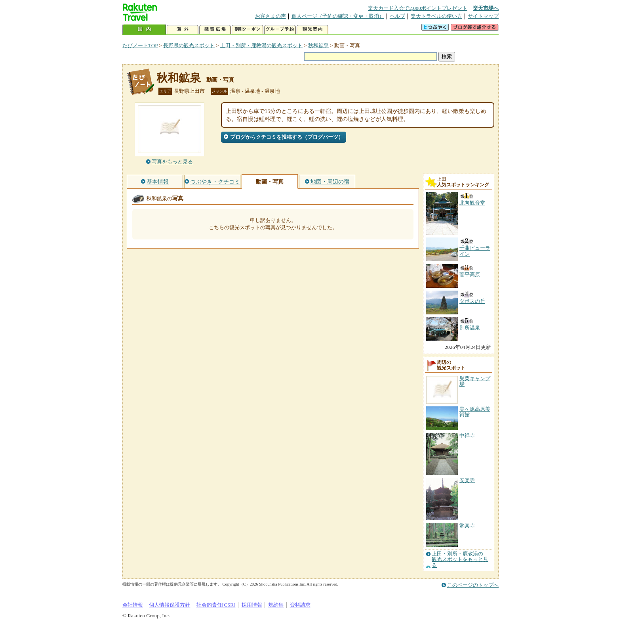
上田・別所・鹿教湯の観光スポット (261, 45)
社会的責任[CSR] (216, 605)
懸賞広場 (215, 29)
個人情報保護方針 (169, 605)
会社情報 (132, 605)
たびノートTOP (140, 45)
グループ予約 (280, 29)
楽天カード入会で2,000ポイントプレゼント (417, 8)
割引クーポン (247, 29)
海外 (182, 29)
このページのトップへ (473, 585)
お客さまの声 (270, 16)
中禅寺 (467, 435)
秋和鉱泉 (318, 45)
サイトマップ (483, 16)
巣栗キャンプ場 (474, 381)
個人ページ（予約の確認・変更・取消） (337, 16)
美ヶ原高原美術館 (474, 411)
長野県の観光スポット (189, 45)
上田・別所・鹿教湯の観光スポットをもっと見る (460, 559)
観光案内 (312, 29)
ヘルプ (397, 16)
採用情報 (252, 605)
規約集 (276, 605)
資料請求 (300, 605)
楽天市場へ (486, 8)
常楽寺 (467, 525)
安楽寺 (467, 480)
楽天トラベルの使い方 (436, 16)
